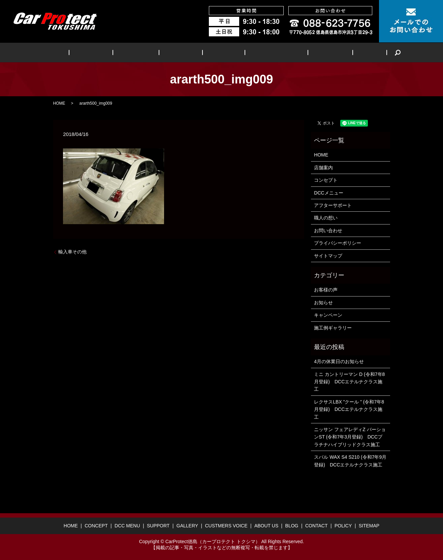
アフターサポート (333, 205)
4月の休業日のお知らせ (339, 361)
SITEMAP (369, 525)
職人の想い (326, 217)
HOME (77, 52)
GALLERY (219, 52)
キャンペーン (328, 315)
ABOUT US (312, 52)
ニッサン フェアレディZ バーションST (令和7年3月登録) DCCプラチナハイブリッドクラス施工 (349, 437)
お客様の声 (326, 289)
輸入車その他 (72, 251)
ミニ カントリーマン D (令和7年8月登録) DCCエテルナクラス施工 (349, 382)
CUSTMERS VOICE (265, 52)
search (368, 52)
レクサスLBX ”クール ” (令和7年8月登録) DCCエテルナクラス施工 (349, 409)
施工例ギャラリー (333, 327)
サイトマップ (328, 255)
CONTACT (316, 525)
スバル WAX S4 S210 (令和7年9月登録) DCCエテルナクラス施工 (350, 460)
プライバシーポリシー (337, 243)
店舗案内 (323, 167)
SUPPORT (183, 52)
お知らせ (323, 302)
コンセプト (326, 180)
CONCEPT (109, 52)
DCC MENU (146, 52)
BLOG (344, 52)
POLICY (343, 525)
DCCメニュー (328, 193)
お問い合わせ (328, 230)
